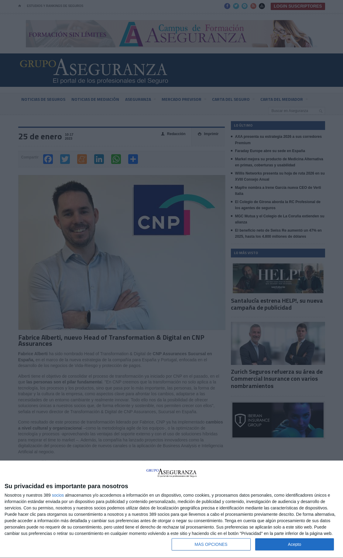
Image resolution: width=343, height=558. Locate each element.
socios (58, 495)
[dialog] (171, 509)
